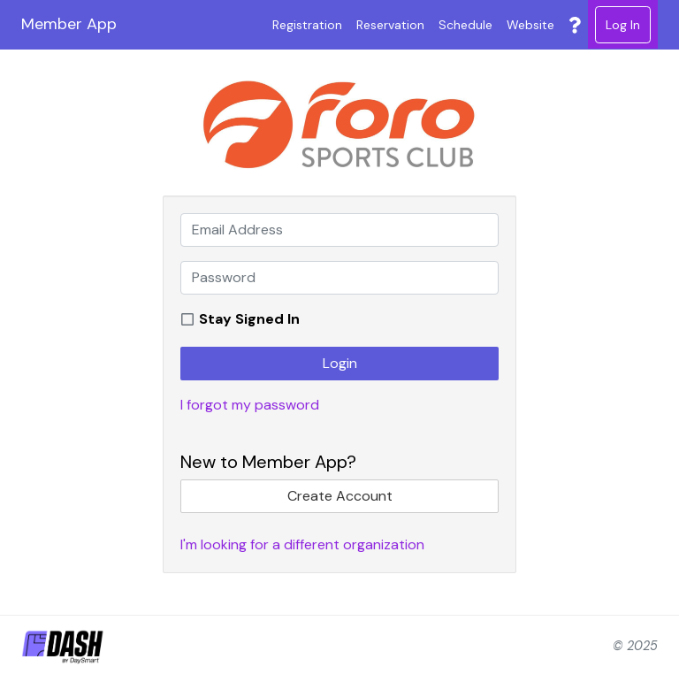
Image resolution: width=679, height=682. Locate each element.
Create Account (340, 496)
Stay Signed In (249, 319)
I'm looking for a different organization (302, 544)
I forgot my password (249, 404)
